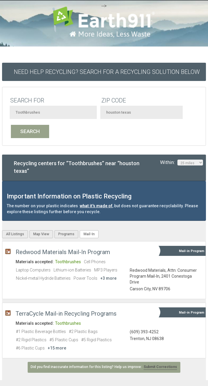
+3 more (108, 278)
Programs (66, 234)
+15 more (57, 348)
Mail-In (89, 234)
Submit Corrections (160, 367)
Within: (181, 162)
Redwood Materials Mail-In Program (63, 252)
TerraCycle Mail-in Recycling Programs (66, 313)
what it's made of (96, 205)
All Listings (15, 234)
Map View (41, 234)
